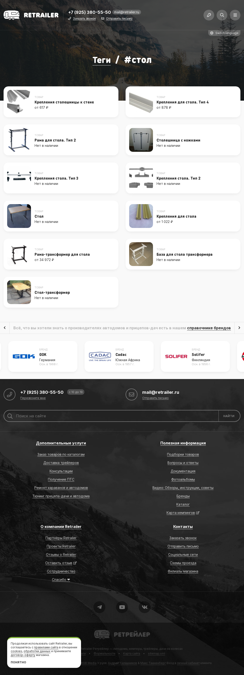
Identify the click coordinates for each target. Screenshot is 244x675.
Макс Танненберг (153, 663)
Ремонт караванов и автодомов (61, 488)
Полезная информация (183, 443)
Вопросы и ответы (183, 463)
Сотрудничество (61, 571)
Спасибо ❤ (61, 579)
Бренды (183, 496)
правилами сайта (46, 647)
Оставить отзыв (58, 563)
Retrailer (100, 629)
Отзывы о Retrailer (61, 554)
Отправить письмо (119, 19)
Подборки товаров (183, 454)
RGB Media (89, 663)
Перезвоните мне (33, 398)
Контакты (183, 526)
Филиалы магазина (183, 571)
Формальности (104, 653)
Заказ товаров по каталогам (61, 454)
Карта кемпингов (181, 513)
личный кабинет (188, 663)
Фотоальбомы (183, 479)
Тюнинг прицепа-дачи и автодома (61, 496)
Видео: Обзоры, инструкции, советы (183, 488)
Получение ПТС (61, 479)
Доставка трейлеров (61, 463)
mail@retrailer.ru (126, 13)
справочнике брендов (209, 327)
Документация (183, 471)
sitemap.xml (156, 653)
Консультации (61, 471)
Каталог (183, 504)
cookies (16, 651)
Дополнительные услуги (61, 443)
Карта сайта (131, 653)
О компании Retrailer (61, 526)
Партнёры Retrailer (61, 538)
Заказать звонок (84, 19)
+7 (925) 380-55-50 (89, 13)
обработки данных (37, 651)
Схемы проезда (183, 563)
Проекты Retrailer (61, 546)
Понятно (18, 662)
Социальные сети (183, 554)
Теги (102, 59)
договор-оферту (23, 655)
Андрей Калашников (122, 663)
